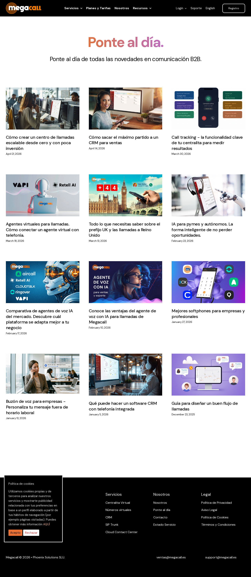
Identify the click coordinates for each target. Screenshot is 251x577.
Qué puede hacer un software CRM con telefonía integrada (123, 406)
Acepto (15, 533)
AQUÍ (46, 524)
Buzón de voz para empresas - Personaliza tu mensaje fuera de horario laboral (37, 407)
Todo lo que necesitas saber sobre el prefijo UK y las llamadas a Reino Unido (124, 229)
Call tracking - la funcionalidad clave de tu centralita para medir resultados (207, 142)
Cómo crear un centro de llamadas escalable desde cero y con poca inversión (40, 142)
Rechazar (31, 533)
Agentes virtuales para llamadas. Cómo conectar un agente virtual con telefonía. (42, 229)
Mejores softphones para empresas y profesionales (208, 313)
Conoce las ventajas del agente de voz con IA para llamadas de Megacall (122, 316)
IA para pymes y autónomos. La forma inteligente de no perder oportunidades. (202, 229)
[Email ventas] (171, 557)
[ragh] (23, 5)
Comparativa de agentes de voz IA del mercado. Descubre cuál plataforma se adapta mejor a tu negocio (39, 319)
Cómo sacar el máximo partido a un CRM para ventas (123, 140)
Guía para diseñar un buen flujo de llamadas (205, 406)
